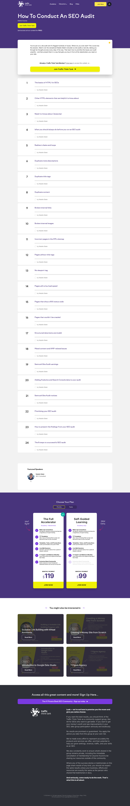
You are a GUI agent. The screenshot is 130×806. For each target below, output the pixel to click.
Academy (53, 4)
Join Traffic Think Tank (26, 25)
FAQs (77, 4)
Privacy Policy (76, 795)
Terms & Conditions (67, 795)
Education (62, 4)
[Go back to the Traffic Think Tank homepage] (25, 4)
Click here (69, 63)
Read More (28, 637)
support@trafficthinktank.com (71, 796)
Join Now (100, 4)
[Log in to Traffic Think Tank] (109, 4)
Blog (71, 4)
